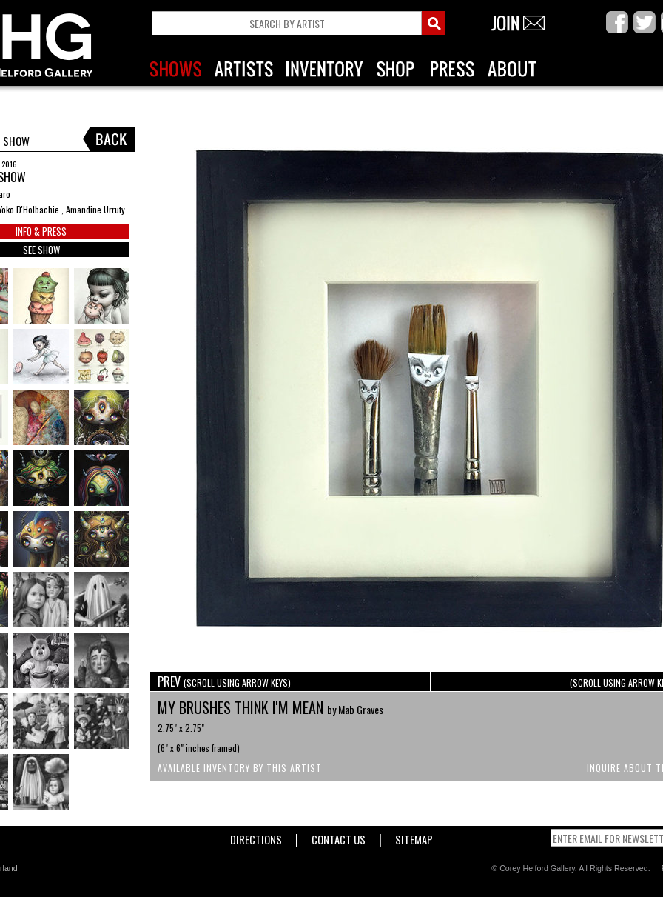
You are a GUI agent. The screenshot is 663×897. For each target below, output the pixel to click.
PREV (224, 681)
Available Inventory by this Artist (240, 767)
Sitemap (414, 836)
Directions (256, 836)
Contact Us (339, 836)
